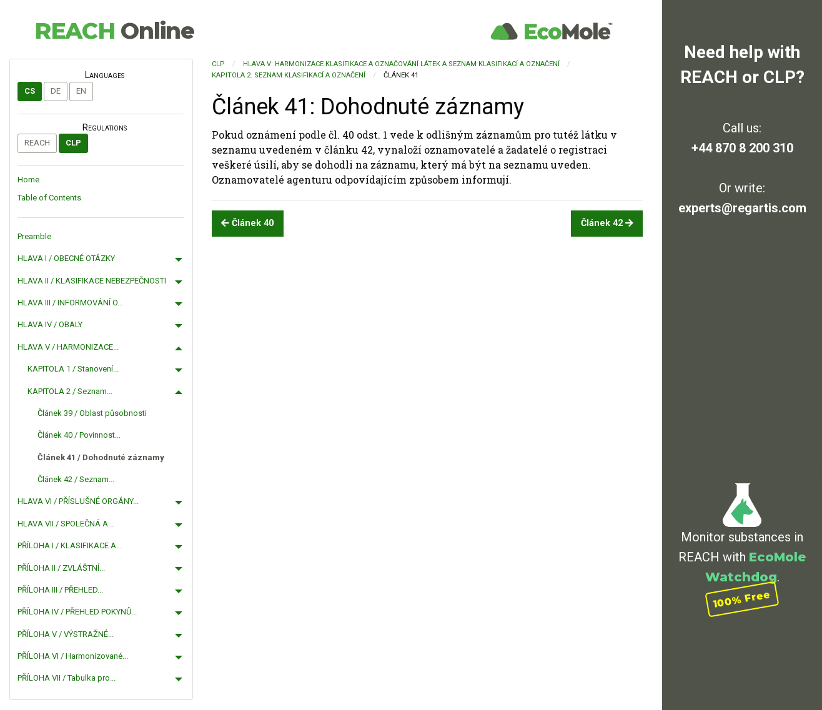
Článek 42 (607, 223)
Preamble (34, 236)
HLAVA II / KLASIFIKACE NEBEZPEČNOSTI (91, 280)
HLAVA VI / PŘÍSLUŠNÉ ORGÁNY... (78, 501)
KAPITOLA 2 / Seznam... (69, 391)
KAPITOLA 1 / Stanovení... (73, 368)
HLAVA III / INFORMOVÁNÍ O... (70, 302)
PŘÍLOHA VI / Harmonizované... (72, 656)
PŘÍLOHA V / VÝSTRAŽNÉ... (65, 634)
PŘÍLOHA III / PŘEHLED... (60, 589)
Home (28, 179)
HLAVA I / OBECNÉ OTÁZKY (66, 258)
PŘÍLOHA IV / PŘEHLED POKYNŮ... (77, 611)
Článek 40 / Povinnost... (79, 435)
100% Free (742, 599)
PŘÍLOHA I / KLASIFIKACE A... (69, 545)
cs (29, 91)
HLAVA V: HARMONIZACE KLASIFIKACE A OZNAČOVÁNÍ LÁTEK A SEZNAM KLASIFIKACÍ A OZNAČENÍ (401, 64)
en (81, 91)
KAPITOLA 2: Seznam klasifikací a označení (288, 75)
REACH (114, 30)
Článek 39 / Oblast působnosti (92, 413)
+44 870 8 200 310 (742, 148)
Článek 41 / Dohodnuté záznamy (100, 457)
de (56, 91)
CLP (73, 142)
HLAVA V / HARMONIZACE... (68, 347)
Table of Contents (49, 197)
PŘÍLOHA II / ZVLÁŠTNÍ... (61, 568)
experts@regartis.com (742, 207)
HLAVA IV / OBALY (49, 324)
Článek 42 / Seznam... (75, 479)
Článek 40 (247, 223)
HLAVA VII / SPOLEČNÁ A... (65, 523)
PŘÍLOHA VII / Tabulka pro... (66, 678)
